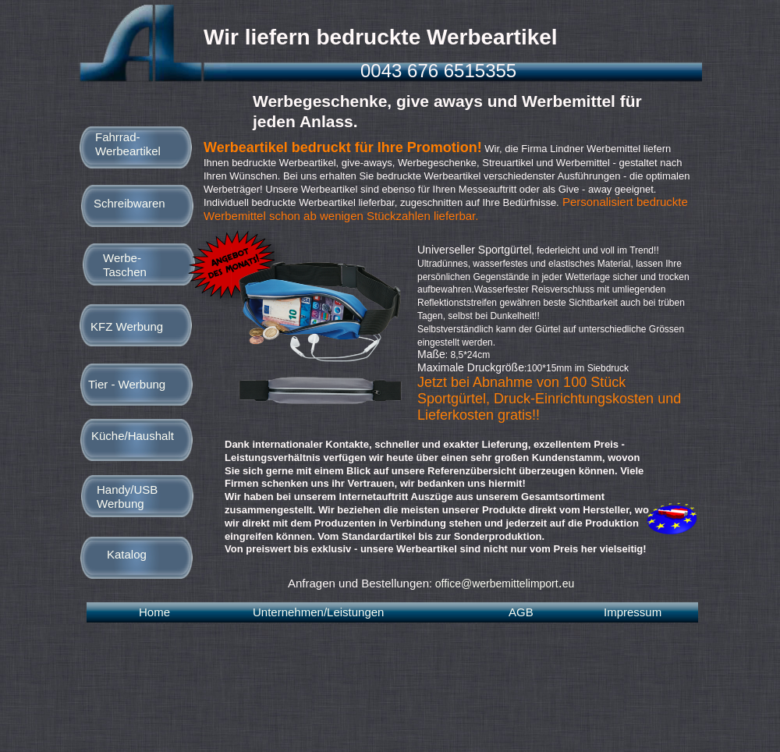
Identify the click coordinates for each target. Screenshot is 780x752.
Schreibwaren (129, 203)
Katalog (127, 554)
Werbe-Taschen (125, 264)
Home (154, 612)
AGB (521, 612)
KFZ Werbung (126, 326)
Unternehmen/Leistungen (318, 612)
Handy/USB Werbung (127, 496)
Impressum (632, 612)
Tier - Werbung (126, 384)
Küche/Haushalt (132, 435)
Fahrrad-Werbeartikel (128, 144)
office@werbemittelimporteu (505, 583)
